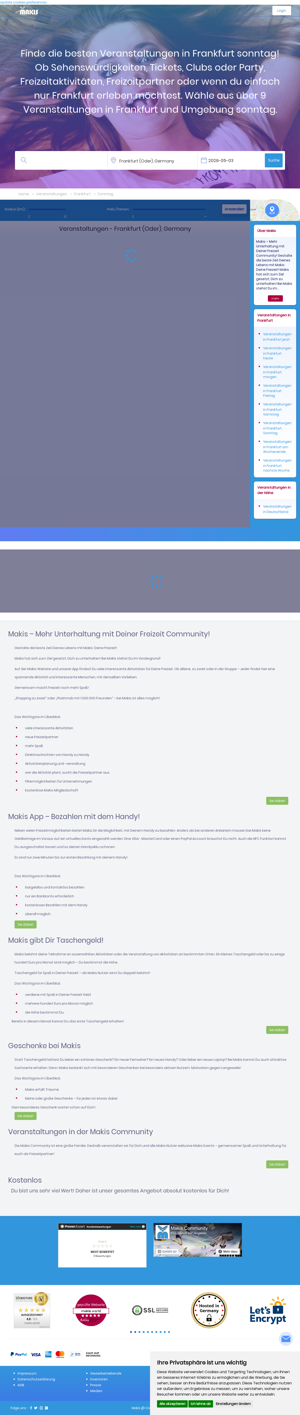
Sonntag (105, 194)
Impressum (27, 1373)
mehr (275, 298)
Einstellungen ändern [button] (233, 1403)
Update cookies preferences (23, 2)
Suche (274, 160)
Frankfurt (82, 194)
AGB (21, 1385)
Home (24, 194)
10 (169, 1332)
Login (281, 10)
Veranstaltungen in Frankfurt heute (277, 353)
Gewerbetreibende (105, 1373)
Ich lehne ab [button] (201, 1403)
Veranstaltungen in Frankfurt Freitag (277, 390)
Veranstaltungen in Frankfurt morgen (277, 372)
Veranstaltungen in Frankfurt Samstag (277, 409)
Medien (96, 1391)
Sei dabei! (277, 800)
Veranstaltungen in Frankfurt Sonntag (277, 428)
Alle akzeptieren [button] (172, 1403)
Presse (95, 1385)
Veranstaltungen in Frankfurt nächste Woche (277, 465)
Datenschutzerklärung (36, 1379)
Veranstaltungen (51, 194)
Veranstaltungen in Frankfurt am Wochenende (277, 446)
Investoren (99, 1379)
